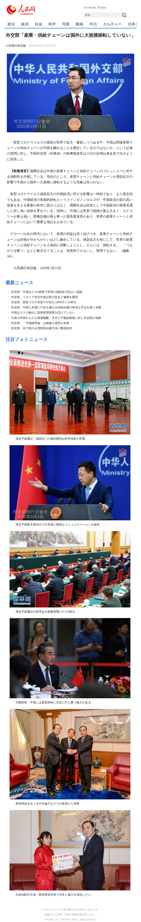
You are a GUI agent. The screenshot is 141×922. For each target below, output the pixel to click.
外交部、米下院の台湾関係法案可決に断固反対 (41, 328)
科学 (52, 24)
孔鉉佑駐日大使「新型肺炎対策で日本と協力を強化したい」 (55, 894)
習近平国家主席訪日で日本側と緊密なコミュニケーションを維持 (58, 524)
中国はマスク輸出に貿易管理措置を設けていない (43, 312)
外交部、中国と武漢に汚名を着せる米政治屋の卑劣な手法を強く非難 (56, 307)
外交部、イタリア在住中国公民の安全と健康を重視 (44, 297)
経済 (25, 24)
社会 (38, 24)
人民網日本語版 (16, 45)
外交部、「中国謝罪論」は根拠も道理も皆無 (40, 323)
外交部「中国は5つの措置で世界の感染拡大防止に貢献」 (48, 292)
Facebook (90, 7)
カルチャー (112, 24)
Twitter (101, 7)
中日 (93, 24)
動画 (79, 24)
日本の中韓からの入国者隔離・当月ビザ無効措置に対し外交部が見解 (56, 318)
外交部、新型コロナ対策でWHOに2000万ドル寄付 (43, 302)
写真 (66, 24)
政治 (11, 24)
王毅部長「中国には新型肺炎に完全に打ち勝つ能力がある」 (55, 702)
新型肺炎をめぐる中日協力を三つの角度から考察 (47, 803)
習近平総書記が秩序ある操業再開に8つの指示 (45, 611)
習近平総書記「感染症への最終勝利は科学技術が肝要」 (52, 438)
